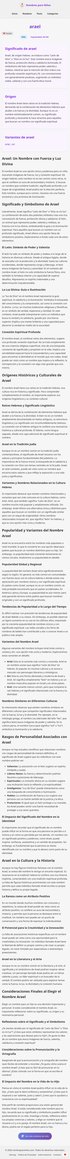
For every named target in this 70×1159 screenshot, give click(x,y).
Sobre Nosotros (44, 1155)
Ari (13, 144)
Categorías (52, 13)
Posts (39, 13)
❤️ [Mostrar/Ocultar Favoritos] (65, 1155)
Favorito (7, 33)
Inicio (14, 13)
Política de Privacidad (27, 1155)
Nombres (27, 13)
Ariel (8, 144)
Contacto (57, 1155)
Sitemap (12, 1155)
